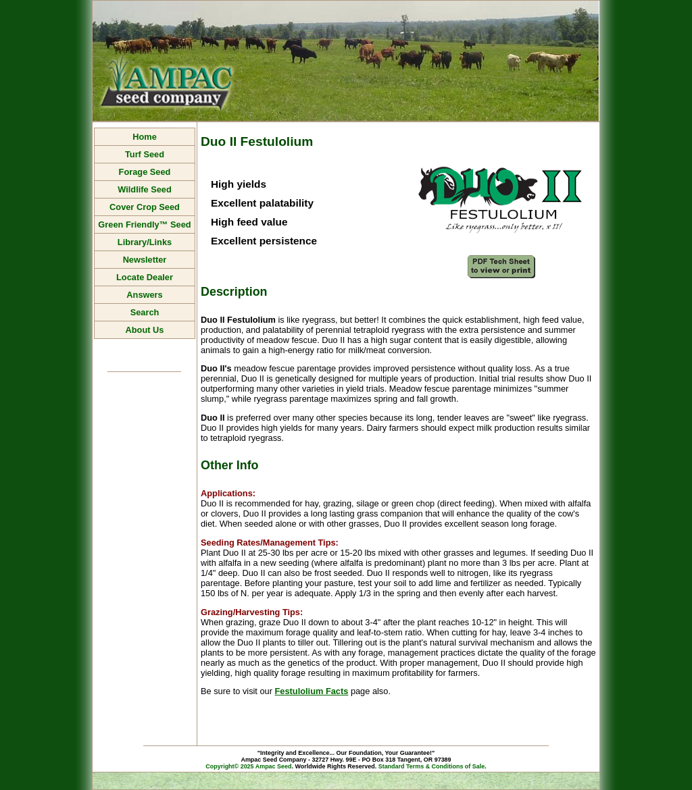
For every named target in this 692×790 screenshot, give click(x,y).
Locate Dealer (144, 277)
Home (144, 137)
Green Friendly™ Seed (144, 224)
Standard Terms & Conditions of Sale (431, 766)
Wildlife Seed (145, 189)
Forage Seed (145, 172)
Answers (144, 295)
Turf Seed (144, 154)
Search (144, 312)
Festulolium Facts (312, 691)
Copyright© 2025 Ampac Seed (248, 766)
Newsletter (145, 260)
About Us (145, 330)
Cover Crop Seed (144, 207)
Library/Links (145, 242)
